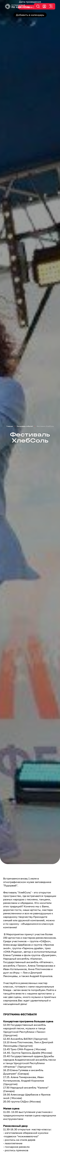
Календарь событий (25, 426)
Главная (9, 426)
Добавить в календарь (30, 14)
